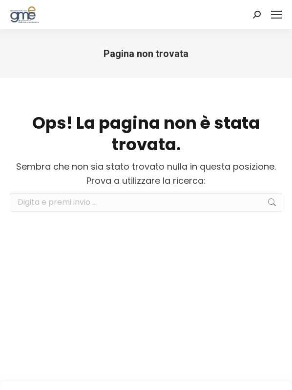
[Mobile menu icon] (276, 14)
